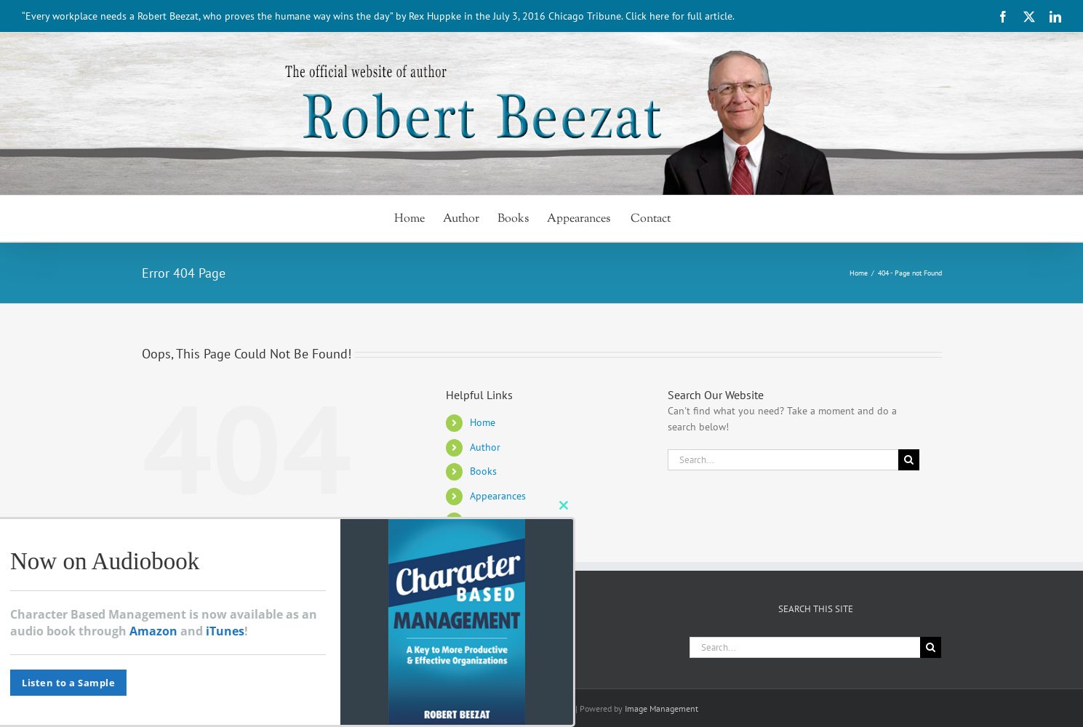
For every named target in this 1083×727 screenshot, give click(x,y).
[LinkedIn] (290, 643)
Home (482, 422)
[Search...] (783, 459)
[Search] (908, 459)
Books (483, 471)
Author (485, 447)
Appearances (498, 495)
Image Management (661, 708)
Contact (488, 520)
